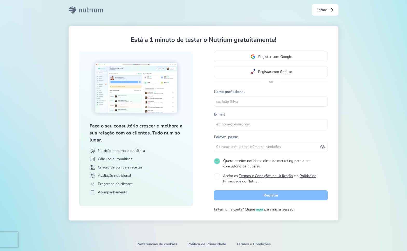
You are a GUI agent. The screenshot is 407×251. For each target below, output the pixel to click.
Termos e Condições (253, 244)
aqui (259, 209)
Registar (271, 195)
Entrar (325, 9)
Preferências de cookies (157, 244)
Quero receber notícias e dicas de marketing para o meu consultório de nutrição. (268, 163)
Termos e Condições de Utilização (266, 175)
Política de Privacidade (206, 244)
